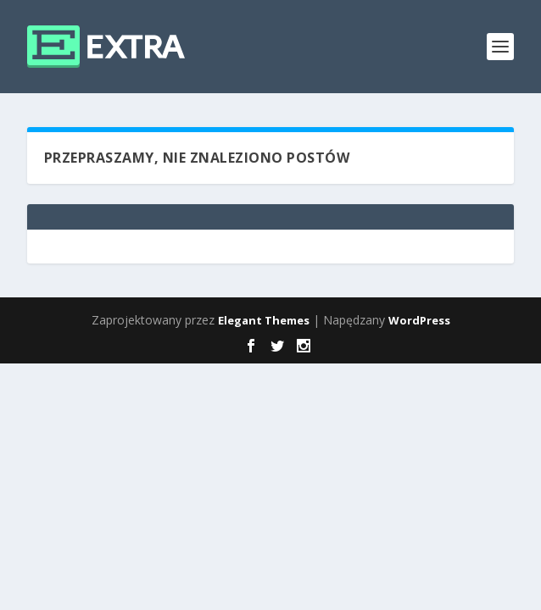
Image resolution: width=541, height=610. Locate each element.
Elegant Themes (264, 320)
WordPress (419, 320)
